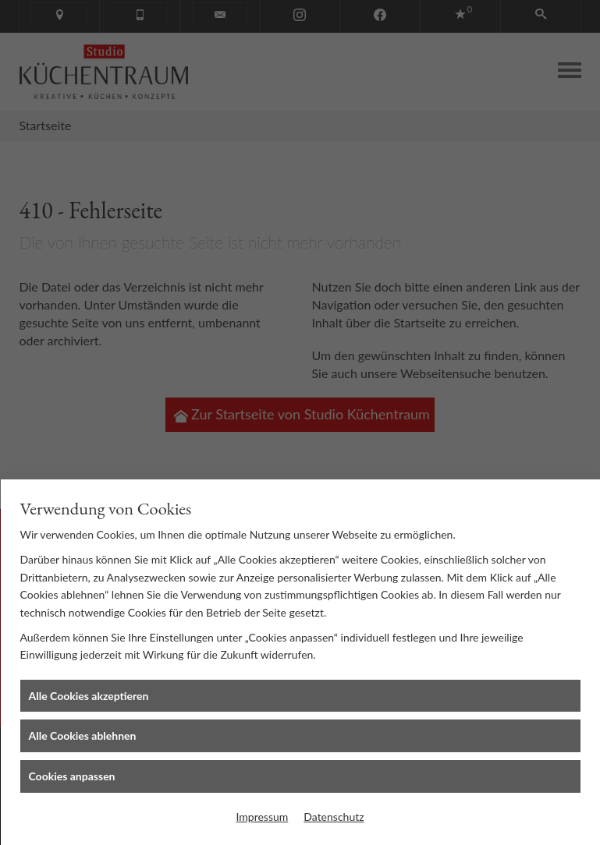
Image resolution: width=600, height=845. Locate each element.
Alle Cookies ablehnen (83, 735)
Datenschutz (334, 816)
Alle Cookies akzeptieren (89, 695)
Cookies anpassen (72, 776)
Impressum (262, 816)
